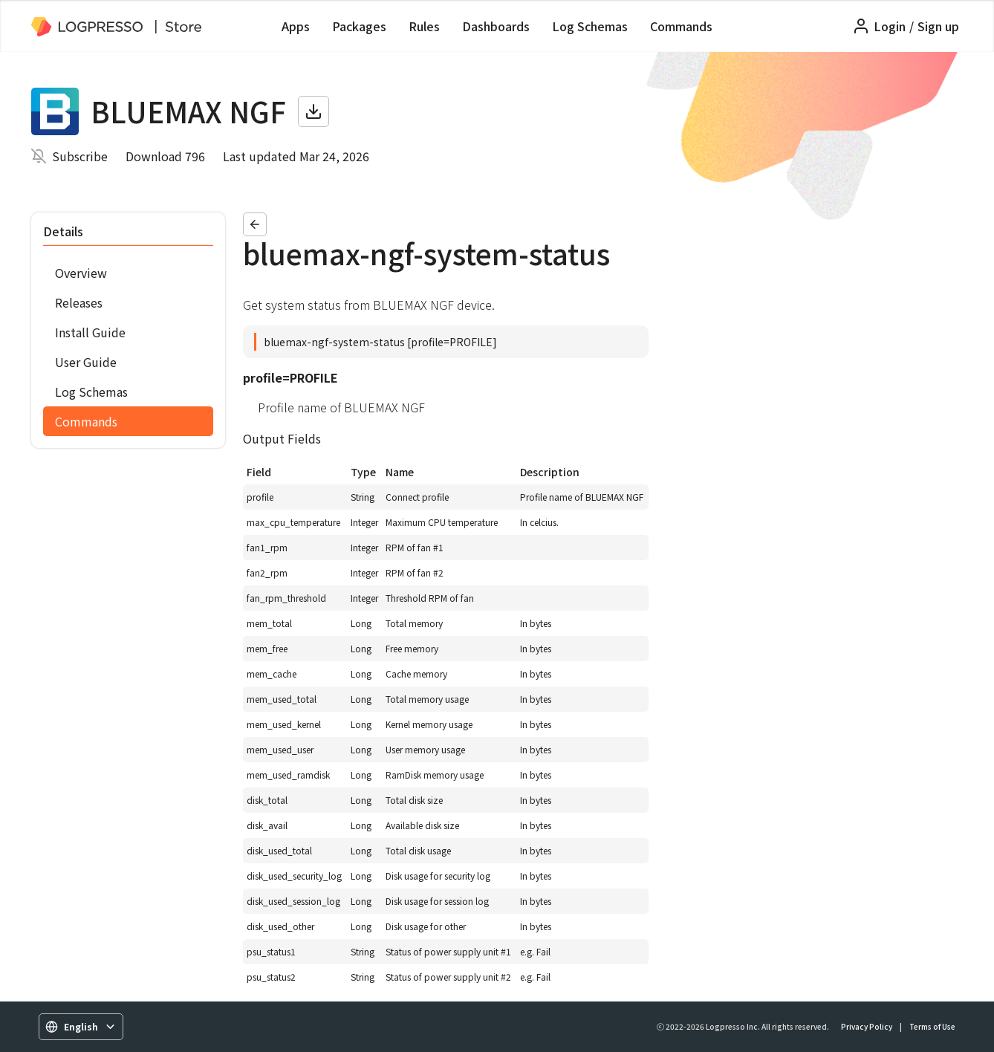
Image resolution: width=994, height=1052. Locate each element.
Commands (681, 26)
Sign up (938, 26)
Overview (81, 273)
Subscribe (80, 156)
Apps (296, 26)
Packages (359, 26)
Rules (424, 26)
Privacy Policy (866, 1026)
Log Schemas (590, 26)
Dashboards (496, 26)
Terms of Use (932, 1026)
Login (890, 26)
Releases (79, 302)
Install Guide (90, 332)
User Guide (86, 362)
